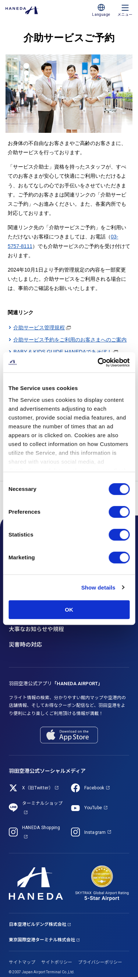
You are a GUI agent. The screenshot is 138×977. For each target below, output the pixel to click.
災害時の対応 (25, 644)
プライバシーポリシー (100, 962)
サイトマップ (22, 962)
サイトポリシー (56, 962)
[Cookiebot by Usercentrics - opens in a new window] (98, 362)
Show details (98, 587)
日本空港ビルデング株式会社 (37, 924)
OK (69, 609)
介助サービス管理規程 (39, 327)
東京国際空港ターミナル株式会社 (42, 939)
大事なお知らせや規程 (36, 629)
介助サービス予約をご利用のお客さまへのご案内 (70, 340)
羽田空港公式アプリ (56, 683)
